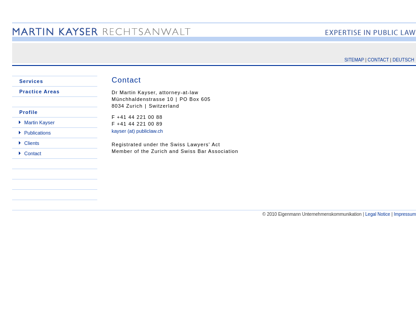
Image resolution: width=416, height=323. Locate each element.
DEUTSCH (403, 59)
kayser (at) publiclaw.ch (137, 131)
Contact (32, 153)
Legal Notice (377, 214)
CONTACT (378, 59)
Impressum (405, 214)
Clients (31, 143)
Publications (37, 132)
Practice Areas (39, 91)
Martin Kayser (39, 122)
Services (31, 81)
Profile (28, 112)
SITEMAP (354, 59)
